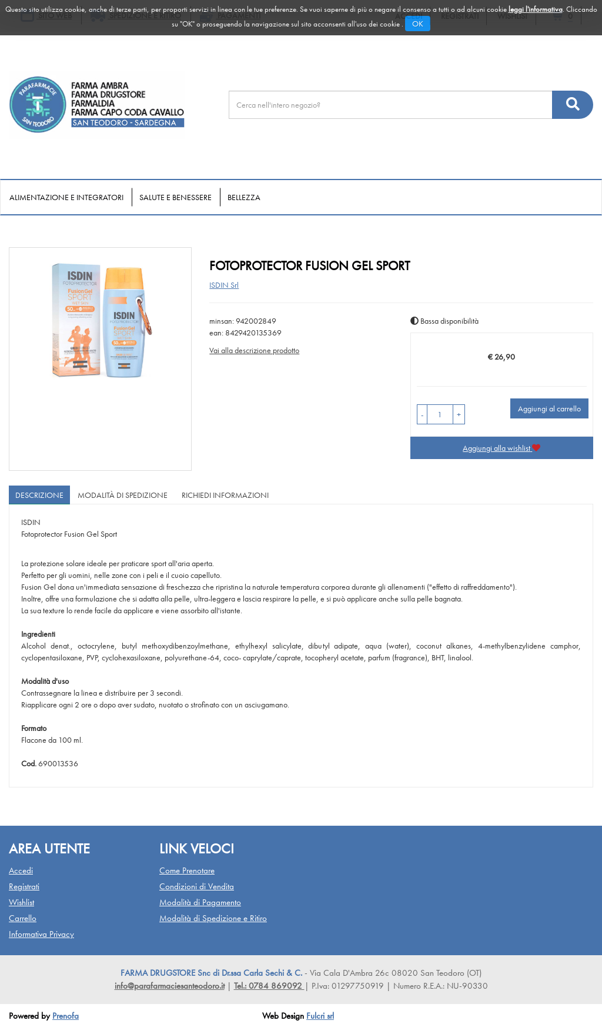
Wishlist (21, 902)
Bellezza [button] (244, 197)
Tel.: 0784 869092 (269, 986)
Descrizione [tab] (39, 495)
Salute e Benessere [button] (175, 197)
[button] (422, 414)
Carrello (22, 918)
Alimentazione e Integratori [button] (66, 197)
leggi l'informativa (536, 9)
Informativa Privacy (41, 934)
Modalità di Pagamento (200, 902)
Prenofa (65, 1016)
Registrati (24, 886)
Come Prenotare (187, 870)
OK (417, 23)
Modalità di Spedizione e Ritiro (213, 918)
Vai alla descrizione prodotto (254, 350)
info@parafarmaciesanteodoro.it (170, 986)
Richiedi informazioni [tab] (225, 495)
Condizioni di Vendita (196, 886)
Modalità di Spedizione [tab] (123, 495)
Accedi (21, 870)
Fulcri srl (320, 1016)
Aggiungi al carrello (549, 408)
